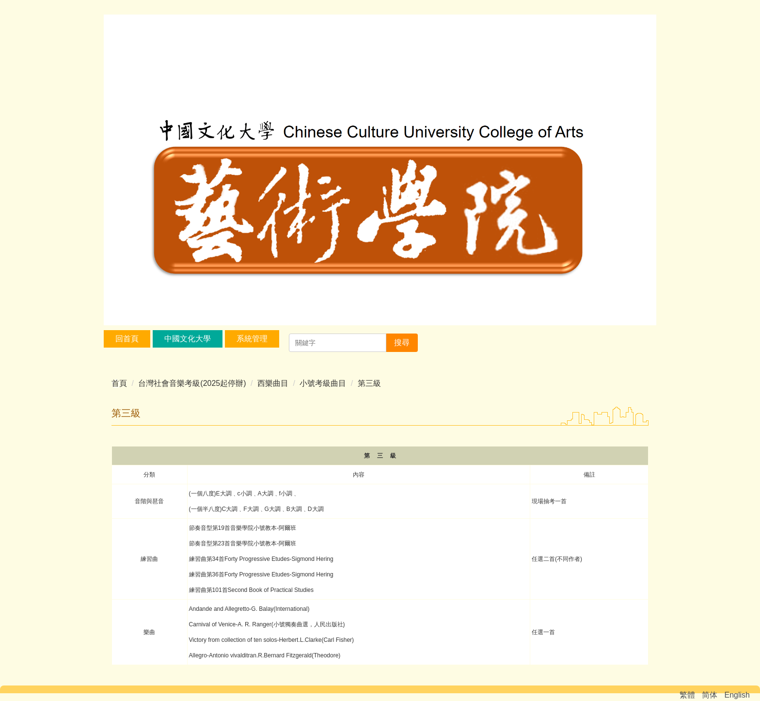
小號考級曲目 (323, 383)
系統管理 (252, 339)
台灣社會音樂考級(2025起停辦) (192, 383)
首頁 (119, 383)
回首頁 (127, 339)
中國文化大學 (187, 339)
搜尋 (402, 342)
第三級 (369, 383)
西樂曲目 (272, 383)
